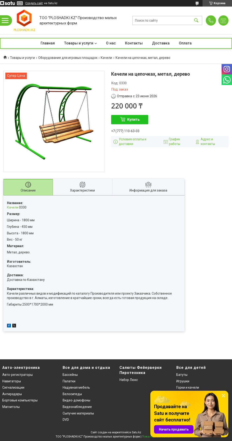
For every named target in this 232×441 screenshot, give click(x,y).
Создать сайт (34, 3)
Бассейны (70, 375)
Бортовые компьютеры (20, 400)
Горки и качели (187, 387)
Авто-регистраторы (17, 375)
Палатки (69, 381)
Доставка (161, 43)
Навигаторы (11, 381)
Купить (133, 119)
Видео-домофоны (76, 400)
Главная (48, 43)
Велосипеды (72, 394)
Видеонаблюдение (77, 407)
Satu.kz (136, 432)
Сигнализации (13, 387)
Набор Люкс (128, 380)
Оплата (185, 43)
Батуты (181, 375)
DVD (66, 419)
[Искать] (196, 20)
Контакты (134, 43)
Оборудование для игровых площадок (67, 58)
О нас (111, 43)
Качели (106, 58)
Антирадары (12, 394)
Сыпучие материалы (78, 413)
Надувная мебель (76, 387)
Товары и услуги (78, 43)
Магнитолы (11, 407)
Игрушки (182, 381)
